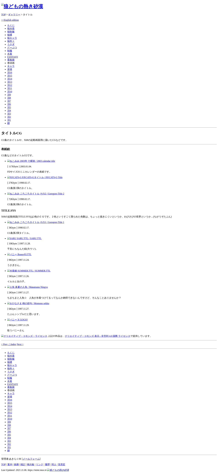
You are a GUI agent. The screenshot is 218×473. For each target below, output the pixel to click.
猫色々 (11, 41)
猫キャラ (12, 38)
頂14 (9, 79)
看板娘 (11, 59)
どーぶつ (12, 47)
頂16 (9, 72)
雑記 (22, 464)
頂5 (9, 107)
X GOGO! (17, 319)
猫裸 (9, 35)
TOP (3, 14)
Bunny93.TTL (19, 254)
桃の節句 (28, 303)
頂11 (9, 88)
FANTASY (12, 57)
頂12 (9, 85)
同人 (53, 464)
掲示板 (30, 464)
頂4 (9, 110)
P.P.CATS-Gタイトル (35, 177)
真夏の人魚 (27, 287)
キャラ (11, 66)
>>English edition (10, 20)
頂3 (9, 113)
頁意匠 (61, 464)
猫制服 (11, 31)
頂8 (9, 98)
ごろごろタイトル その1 (35, 222)
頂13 (9, 82)
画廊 (16, 464)
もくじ (11, 25)
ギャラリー (14, 14)
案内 (9, 464)
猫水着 (11, 28)
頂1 (9, 120)
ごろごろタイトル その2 (35, 193)
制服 (9, 50)
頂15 (9, 75)
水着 (9, 54)
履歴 (47, 464)
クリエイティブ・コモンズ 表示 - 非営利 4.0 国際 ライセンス (97, 336)
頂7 (9, 101)
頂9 (9, 94)
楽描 (9, 69)
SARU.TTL (24, 238)
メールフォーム (31, 459)
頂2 (9, 117)
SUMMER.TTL (28, 270)
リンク (39, 464)
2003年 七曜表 (31, 161)
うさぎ (11, 44)
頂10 (9, 91)
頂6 (9, 104)
